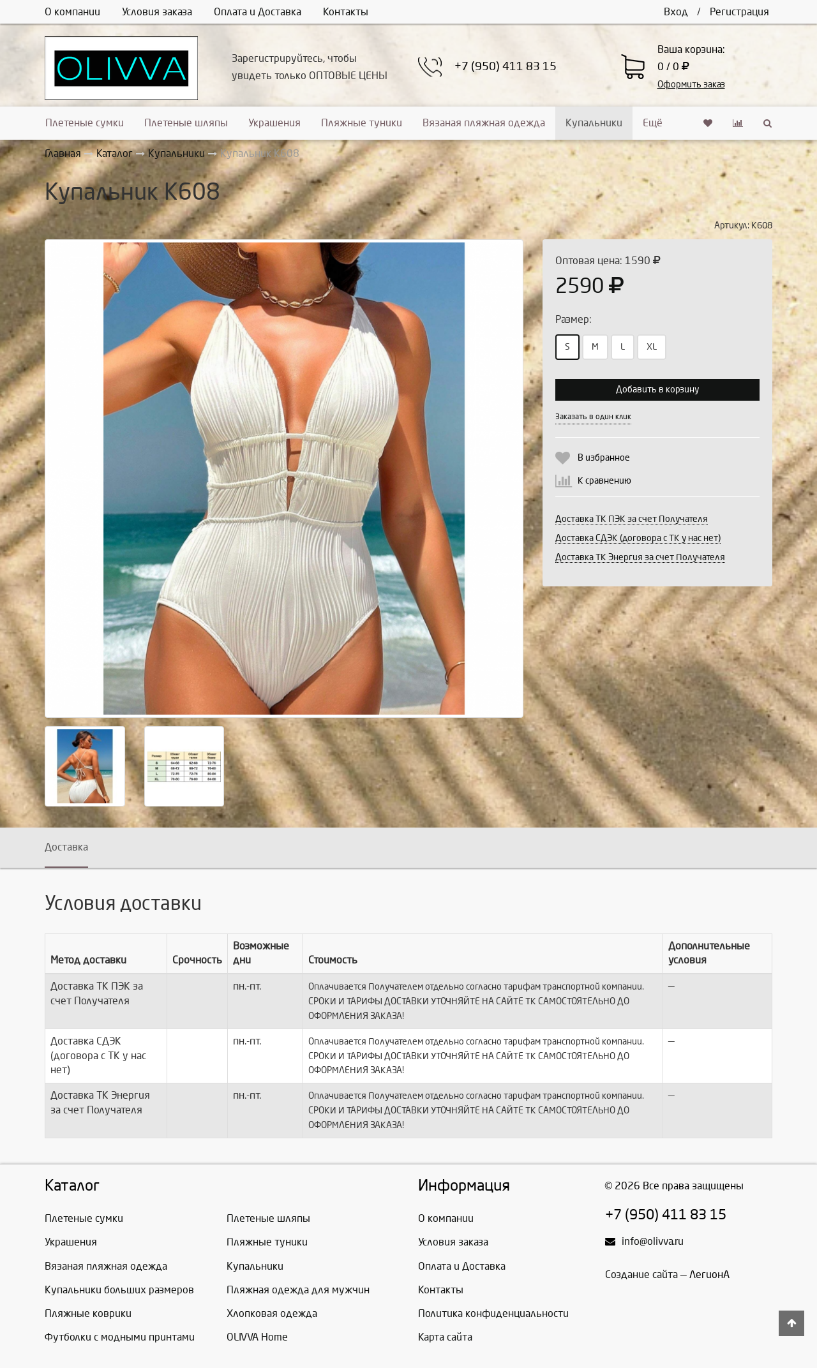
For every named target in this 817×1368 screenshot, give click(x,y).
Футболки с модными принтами (120, 1337)
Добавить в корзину (657, 389)
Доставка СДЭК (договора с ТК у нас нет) (638, 538)
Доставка (66, 847)
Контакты (345, 11)
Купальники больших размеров (119, 1289)
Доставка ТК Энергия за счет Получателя (640, 557)
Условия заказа (157, 11)
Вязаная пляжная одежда (484, 122)
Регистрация (739, 11)
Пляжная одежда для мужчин (298, 1289)
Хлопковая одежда (272, 1313)
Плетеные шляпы (186, 122)
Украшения (274, 122)
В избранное (604, 458)
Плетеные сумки (84, 122)
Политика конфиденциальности (493, 1313)
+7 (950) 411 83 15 (505, 67)
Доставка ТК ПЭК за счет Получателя (631, 519)
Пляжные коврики (88, 1313)
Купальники (594, 122)
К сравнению (604, 481)
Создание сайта (641, 1274)
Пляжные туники (361, 122)
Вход (676, 11)
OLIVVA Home (257, 1337)
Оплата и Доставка (257, 11)
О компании (72, 11)
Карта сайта (445, 1337)
